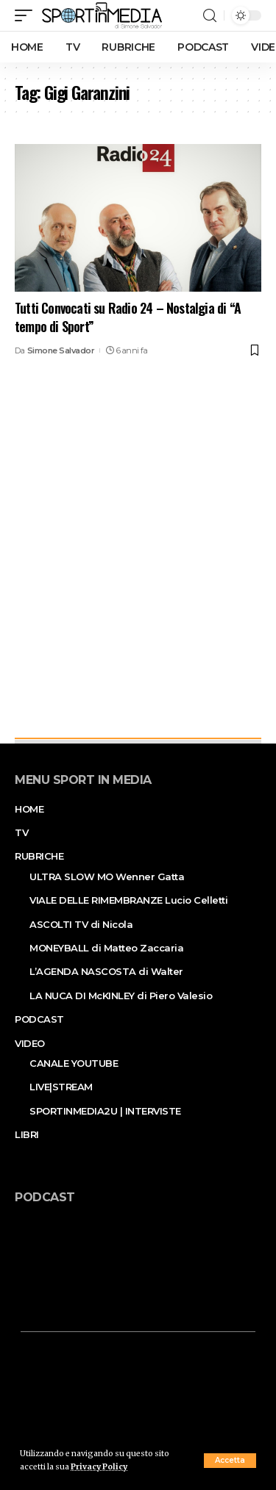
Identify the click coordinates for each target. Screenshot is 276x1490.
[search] (209, 15)
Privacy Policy (99, 1467)
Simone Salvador (61, 350)
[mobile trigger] (27, 15)
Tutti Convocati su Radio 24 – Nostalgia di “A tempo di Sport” (128, 317)
